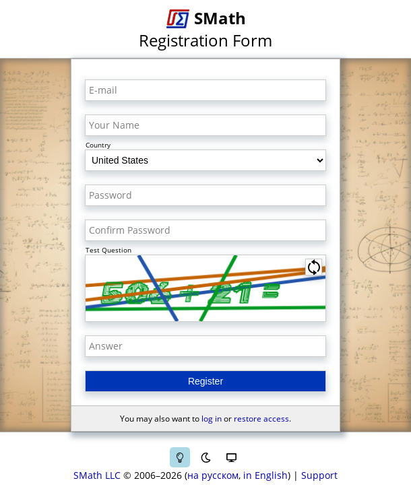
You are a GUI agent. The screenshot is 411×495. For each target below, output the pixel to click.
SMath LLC (97, 475)
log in (211, 418)
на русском (213, 475)
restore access (261, 418)
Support (319, 475)
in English (265, 475)
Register (205, 381)
